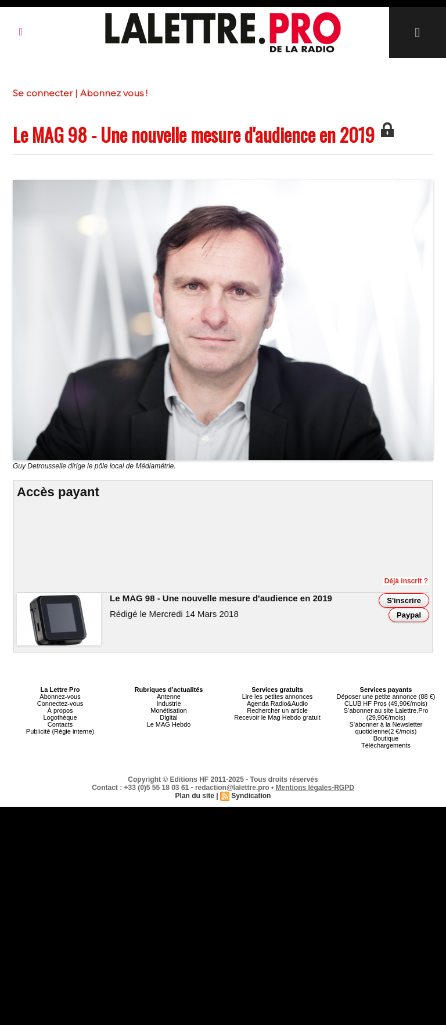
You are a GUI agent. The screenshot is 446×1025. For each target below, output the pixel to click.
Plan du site (194, 796)
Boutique (385, 738)
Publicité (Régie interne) (60, 731)
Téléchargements (386, 745)
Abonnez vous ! (114, 93)
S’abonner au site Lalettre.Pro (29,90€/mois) (386, 714)
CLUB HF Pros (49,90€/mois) (385, 703)
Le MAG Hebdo (169, 724)
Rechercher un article (277, 710)
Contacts (60, 724)
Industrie (168, 703)
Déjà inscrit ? (406, 581)
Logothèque (60, 717)
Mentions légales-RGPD (315, 788)
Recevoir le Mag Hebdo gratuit (277, 717)
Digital (169, 717)
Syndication (251, 796)
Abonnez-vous (59, 696)
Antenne (169, 696)
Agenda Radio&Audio (277, 703)
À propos (60, 710)
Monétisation (168, 710)
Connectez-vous (60, 703)
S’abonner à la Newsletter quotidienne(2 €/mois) (386, 728)
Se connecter (43, 93)
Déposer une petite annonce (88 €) (385, 696)
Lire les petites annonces (277, 696)
